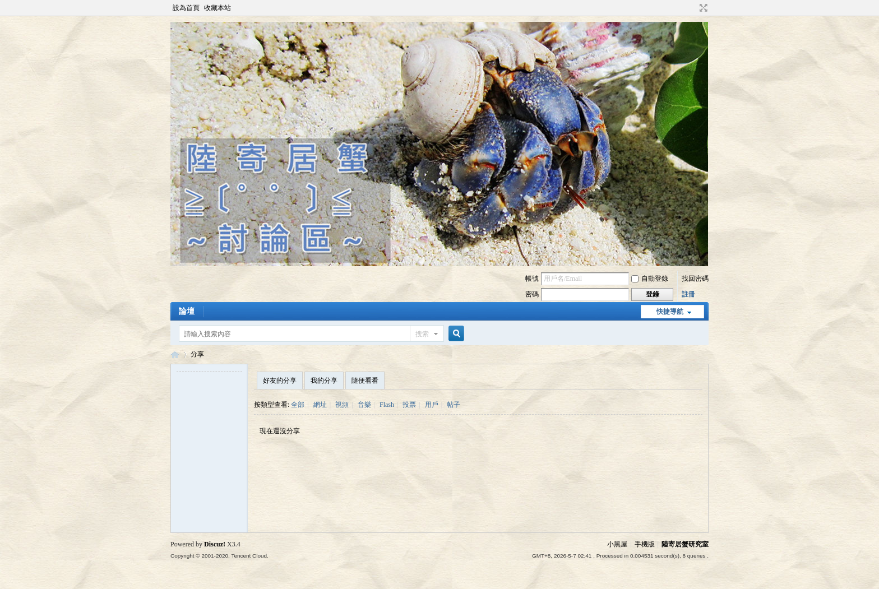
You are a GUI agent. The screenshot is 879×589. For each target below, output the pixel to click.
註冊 (688, 294)
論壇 (187, 311)
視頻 (342, 405)
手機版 (645, 544)
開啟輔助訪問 (693, 8)
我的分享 (324, 380)
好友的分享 (280, 380)
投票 (409, 405)
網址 (320, 405)
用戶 (431, 405)
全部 (297, 405)
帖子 (453, 405)
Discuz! (214, 544)
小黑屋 (617, 544)
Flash (387, 405)
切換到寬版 (702, 8)
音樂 (364, 405)
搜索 (422, 334)
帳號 (532, 278)
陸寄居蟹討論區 (174, 354)
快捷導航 (669, 312)
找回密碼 (695, 278)
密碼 (532, 294)
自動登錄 (649, 278)
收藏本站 (217, 8)
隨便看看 (364, 380)
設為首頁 (186, 8)
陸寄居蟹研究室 (685, 544)
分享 (197, 354)
